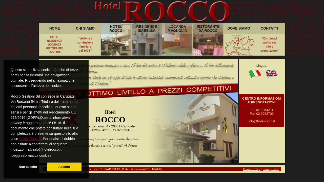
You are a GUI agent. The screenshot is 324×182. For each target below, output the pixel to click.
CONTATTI (269, 28)
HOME (54, 28)
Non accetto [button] (28, 167)
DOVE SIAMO (238, 28)
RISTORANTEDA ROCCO (208, 29)
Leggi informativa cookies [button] (31, 155)
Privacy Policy (271, 169)
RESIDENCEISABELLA (146, 29)
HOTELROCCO (116, 29)
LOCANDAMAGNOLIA (177, 29)
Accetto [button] (64, 167)
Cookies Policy (251, 169)
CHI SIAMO (85, 28)
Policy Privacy (30, 139)
